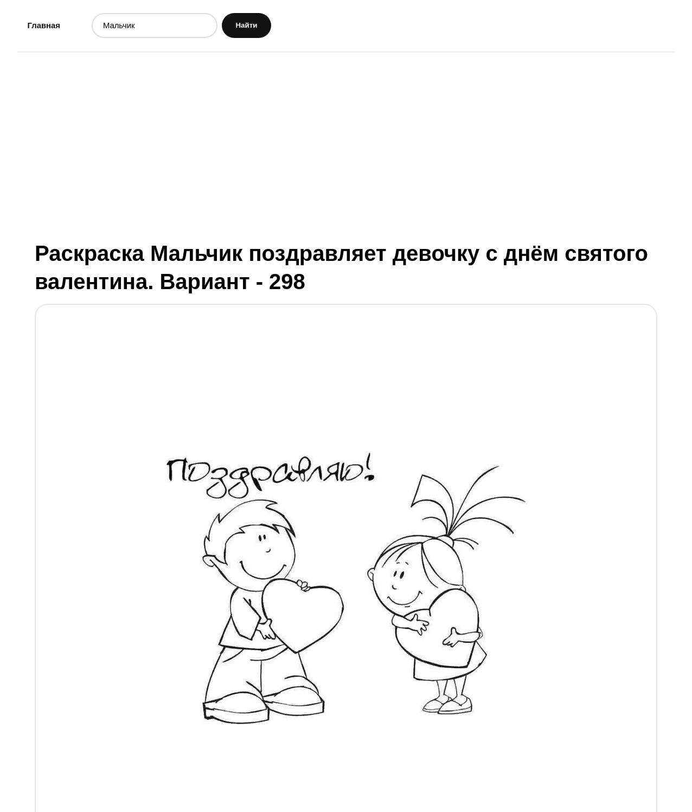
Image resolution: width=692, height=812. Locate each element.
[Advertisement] (346, 148)
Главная (45, 26)
